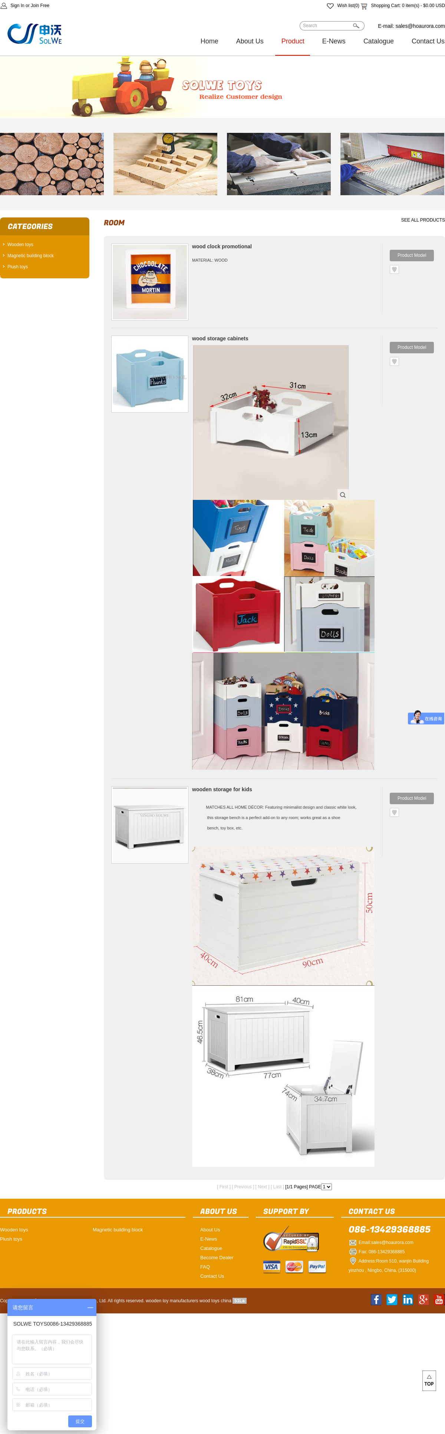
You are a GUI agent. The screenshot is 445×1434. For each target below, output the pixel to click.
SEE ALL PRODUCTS (423, 220)
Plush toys (17, 266)
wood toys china (215, 1300)
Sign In (17, 5)
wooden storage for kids (222, 789)
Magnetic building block (30, 255)
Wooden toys (20, 244)
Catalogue (378, 41)
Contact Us (212, 1276)
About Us (250, 41)
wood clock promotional (222, 246)
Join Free (40, 5)
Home (209, 41)
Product (292, 41)
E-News (334, 41)
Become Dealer (217, 1257)
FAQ (205, 1267)
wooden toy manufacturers (172, 1300)
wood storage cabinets (220, 338)
